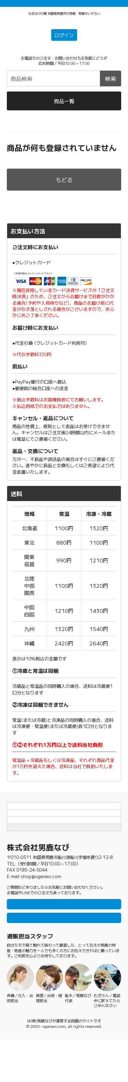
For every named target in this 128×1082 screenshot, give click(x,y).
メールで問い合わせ (64, 957)
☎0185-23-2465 (64, 60)
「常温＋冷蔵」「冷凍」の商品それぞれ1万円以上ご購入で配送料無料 (64, 6)
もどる (64, 190)
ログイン (64, 45)
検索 (110, 89)
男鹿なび (26, 1063)
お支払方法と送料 (64, 819)
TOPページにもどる (64, 857)
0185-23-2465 (32, 896)
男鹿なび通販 (18, 133)
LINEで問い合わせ (64, 939)
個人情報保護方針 (64, 832)
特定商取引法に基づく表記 (64, 844)
